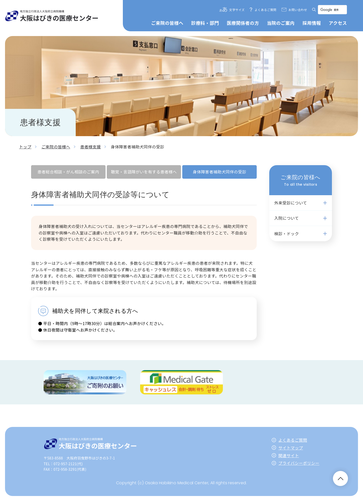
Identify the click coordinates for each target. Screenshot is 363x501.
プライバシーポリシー (298, 463)
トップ (25, 147)
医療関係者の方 (243, 23)
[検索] (331, 10)
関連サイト (288, 455)
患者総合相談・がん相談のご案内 (68, 172)
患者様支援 (90, 147)
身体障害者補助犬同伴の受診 (219, 172)
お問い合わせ (298, 10)
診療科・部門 (205, 23)
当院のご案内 (281, 23)
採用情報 (311, 23)
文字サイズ (237, 10)
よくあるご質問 (266, 10)
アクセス (338, 23)
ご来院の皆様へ (167, 23)
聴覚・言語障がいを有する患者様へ (144, 172)
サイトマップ (290, 448)
